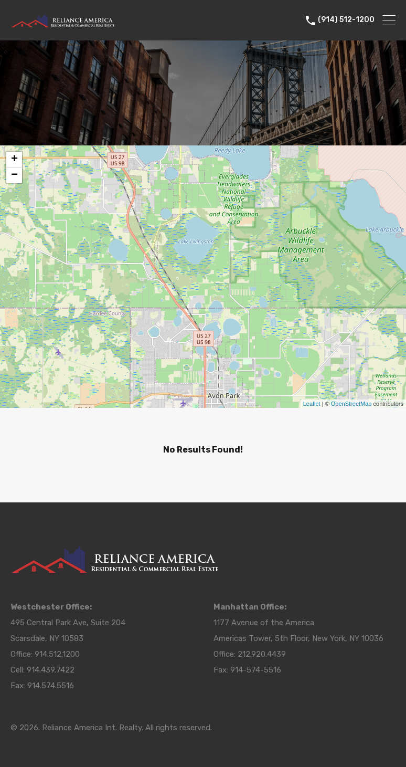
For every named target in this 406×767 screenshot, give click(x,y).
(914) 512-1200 (346, 20)
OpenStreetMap (351, 404)
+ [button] (14, 159)
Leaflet (311, 404)
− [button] (14, 175)
